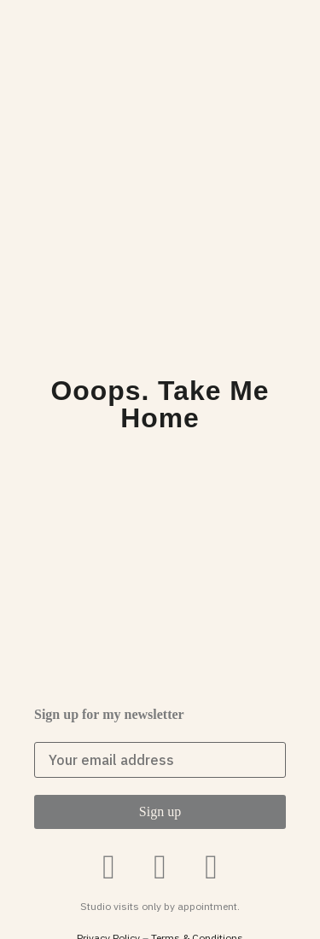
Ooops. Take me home (160, 404)
